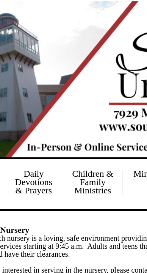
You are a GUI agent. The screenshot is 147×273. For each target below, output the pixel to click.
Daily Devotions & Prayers (34, 182)
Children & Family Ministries (92, 182)
